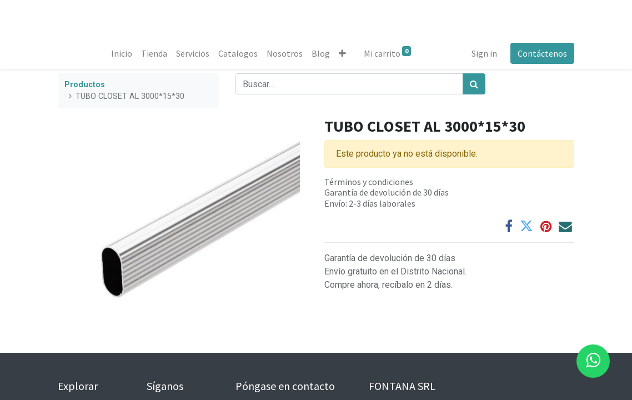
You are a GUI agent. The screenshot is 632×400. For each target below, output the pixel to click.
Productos (84, 84)
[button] (342, 53)
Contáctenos (542, 53)
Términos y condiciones (368, 181)
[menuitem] (122, 53)
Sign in (484, 53)
